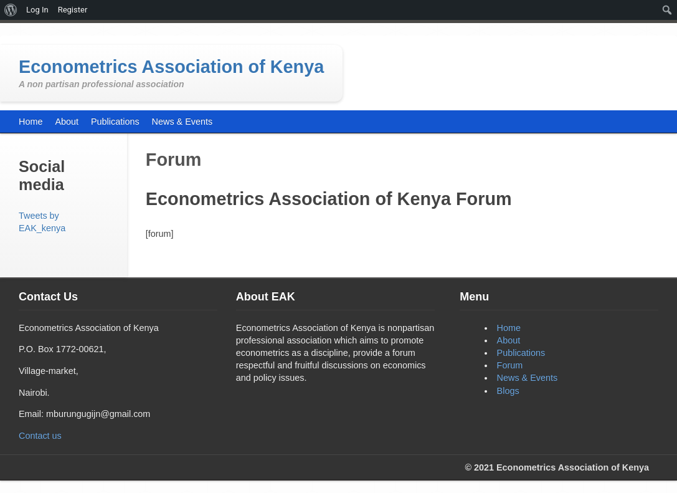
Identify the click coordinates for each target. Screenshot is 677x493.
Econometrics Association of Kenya (171, 67)
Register (73, 9)
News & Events (527, 378)
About (509, 340)
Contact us (40, 436)
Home (509, 328)
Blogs (508, 391)
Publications (521, 353)
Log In (37, 9)
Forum (510, 365)
